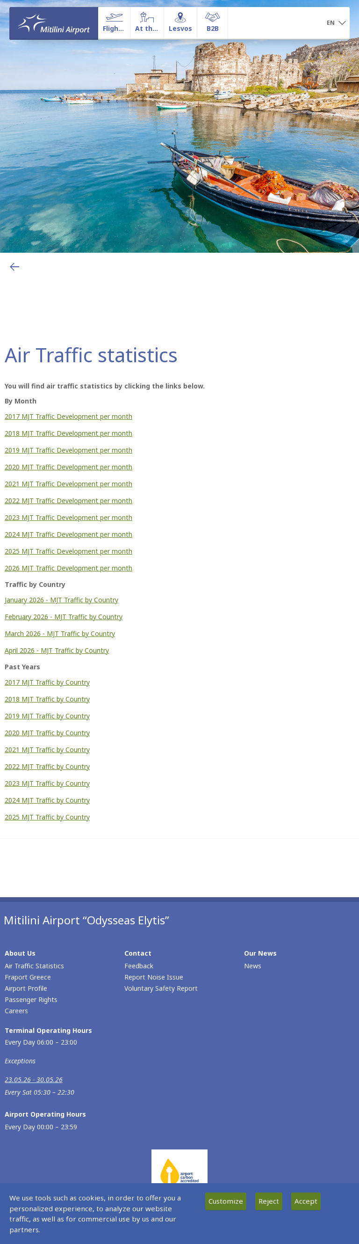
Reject (268, 1201)
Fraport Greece (28, 977)
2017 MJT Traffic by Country (47, 682)
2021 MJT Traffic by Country (47, 749)
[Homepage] (53, 23)
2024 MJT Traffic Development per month (68, 534)
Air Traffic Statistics (34, 965)
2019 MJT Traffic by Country (47, 715)
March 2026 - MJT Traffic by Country (60, 633)
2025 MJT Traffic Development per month (68, 551)
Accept (305, 1201)
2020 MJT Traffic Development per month (68, 466)
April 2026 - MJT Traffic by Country (57, 650)
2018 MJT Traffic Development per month (68, 433)
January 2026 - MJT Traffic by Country (61, 599)
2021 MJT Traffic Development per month (68, 483)
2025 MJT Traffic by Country (47, 816)
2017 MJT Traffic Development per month (68, 416)
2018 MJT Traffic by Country (47, 699)
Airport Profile (26, 988)
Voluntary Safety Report (161, 988)
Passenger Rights (31, 999)
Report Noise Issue (153, 977)
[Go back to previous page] (14, 266)
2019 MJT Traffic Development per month (68, 450)
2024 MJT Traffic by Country (47, 800)
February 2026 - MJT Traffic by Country (63, 616)
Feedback (138, 965)
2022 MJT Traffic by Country (47, 766)
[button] (336, 23)
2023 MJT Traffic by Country (47, 783)
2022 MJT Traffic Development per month (68, 500)
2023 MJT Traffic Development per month (68, 517)
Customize (225, 1201)
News (252, 965)
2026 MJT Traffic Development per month (68, 567)
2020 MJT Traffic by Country (47, 732)
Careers (16, 1010)
